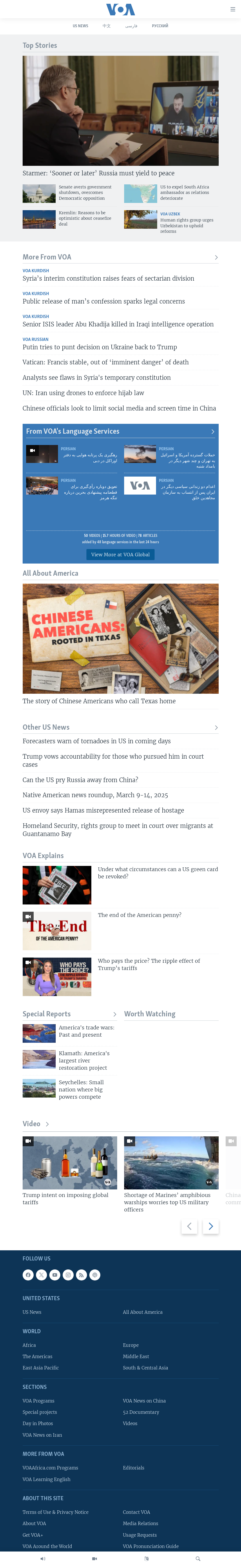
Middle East (136, 1356)
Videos (130, 1423)
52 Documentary (141, 1412)
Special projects (40, 1412)
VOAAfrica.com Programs (50, 1468)
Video (36, 1124)
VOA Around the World (47, 1546)
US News (80, 26)
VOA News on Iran (42, 1435)
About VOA (34, 1523)
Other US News (121, 728)
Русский (160, 26)
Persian (68, 449)
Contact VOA (136, 1512)
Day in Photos (38, 1423)
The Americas (37, 1356)
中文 (107, 26)
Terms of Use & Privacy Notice (55, 1512)
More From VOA (121, 257)
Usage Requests (140, 1535)
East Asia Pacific (41, 1368)
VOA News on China (144, 1401)
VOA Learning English (46, 1479)
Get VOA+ (33, 1535)
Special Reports (70, 1014)
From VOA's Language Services (120, 432)
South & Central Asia (145, 1368)
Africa (29, 1345)
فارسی (131, 26)
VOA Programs (39, 1401)
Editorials (133, 1468)
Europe (131, 1345)
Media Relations (140, 1523)
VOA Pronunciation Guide (151, 1546)
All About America (143, 1312)
